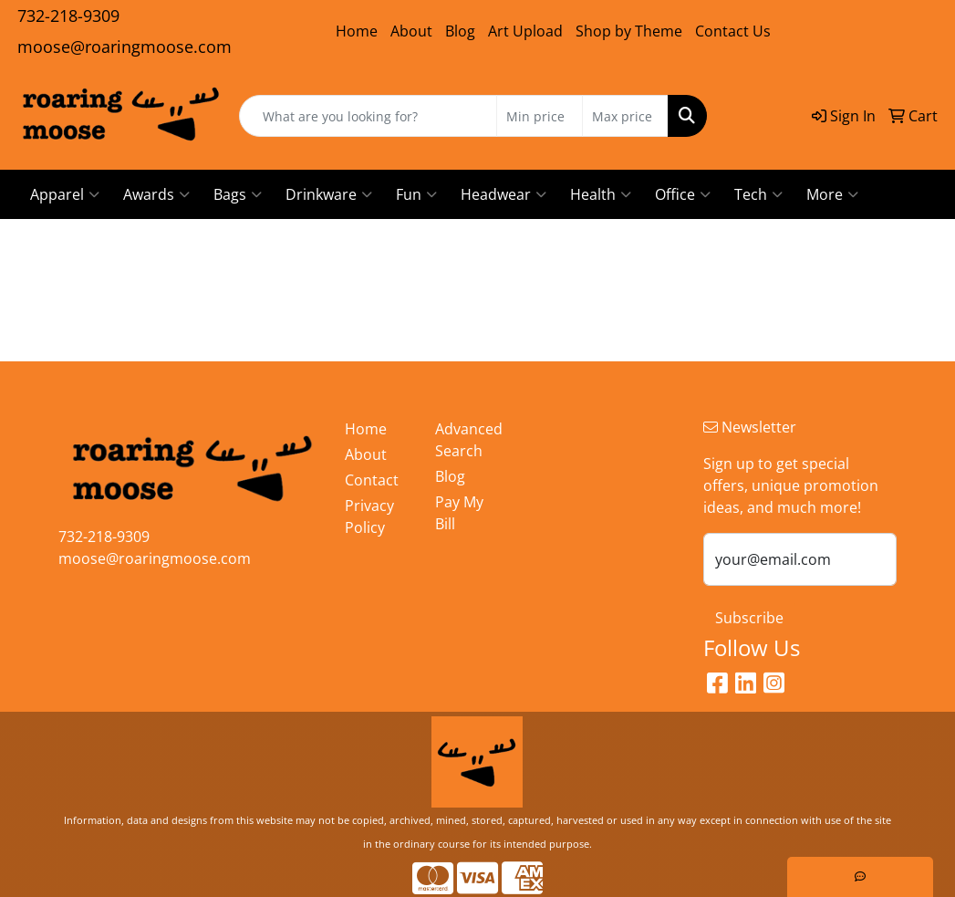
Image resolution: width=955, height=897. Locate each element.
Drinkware (328, 194)
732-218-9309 (68, 15)
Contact (372, 480)
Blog (460, 31)
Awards (156, 194)
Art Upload (525, 31)
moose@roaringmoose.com (124, 46)
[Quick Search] (368, 116)
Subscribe (749, 618)
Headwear (503, 194)
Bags (237, 194)
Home (357, 31)
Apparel (64, 194)
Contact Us (733, 31)
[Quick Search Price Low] (539, 116)
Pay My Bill (459, 513)
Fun (416, 194)
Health (600, 194)
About (411, 31)
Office (683, 194)
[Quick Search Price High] (625, 116)
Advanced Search (469, 440)
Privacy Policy (369, 516)
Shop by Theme (629, 31)
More (832, 194)
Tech (758, 194)
